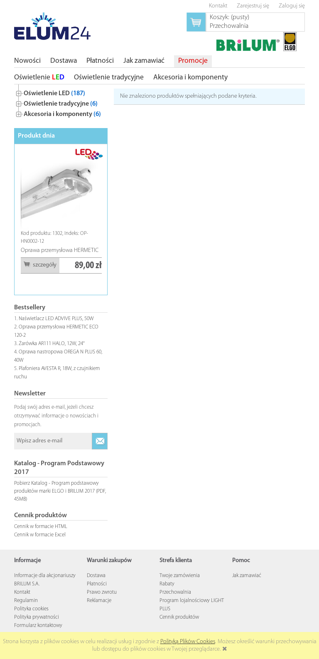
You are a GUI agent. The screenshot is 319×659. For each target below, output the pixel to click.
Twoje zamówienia (180, 575)
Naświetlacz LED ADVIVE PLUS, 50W (56, 318)
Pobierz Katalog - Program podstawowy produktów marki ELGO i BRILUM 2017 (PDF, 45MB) (60, 491)
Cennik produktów (179, 617)
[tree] (61, 102)
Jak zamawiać (246, 575)
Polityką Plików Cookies (187, 642)
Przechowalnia (175, 592)
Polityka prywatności (36, 617)
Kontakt (22, 592)
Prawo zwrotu (102, 592)
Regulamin (26, 600)
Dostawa (96, 575)
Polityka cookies (31, 609)
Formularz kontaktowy (38, 625)
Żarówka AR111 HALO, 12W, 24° (52, 343)
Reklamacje (99, 600)
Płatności (97, 584)
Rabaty (167, 584)
